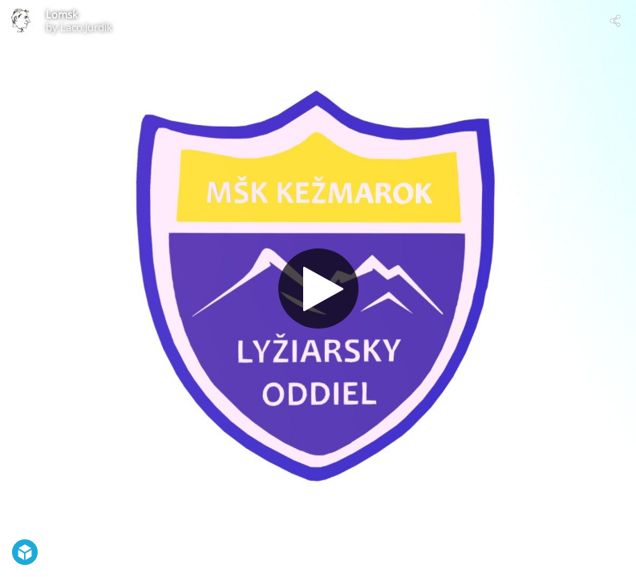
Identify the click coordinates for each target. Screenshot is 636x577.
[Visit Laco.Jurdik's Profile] (21, 21)
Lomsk (62, 14)
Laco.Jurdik (86, 27)
